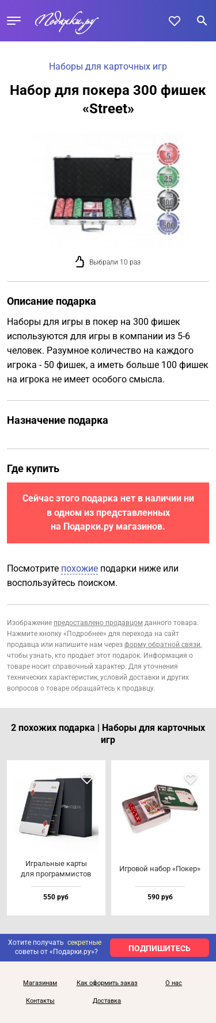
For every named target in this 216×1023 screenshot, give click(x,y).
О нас (173, 983)
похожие (79, 568)
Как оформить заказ (107, 983)
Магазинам (40, 983)
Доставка (107, 1001)
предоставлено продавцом (98, 623)
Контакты (40, 1001)
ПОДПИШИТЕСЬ (159, 948)
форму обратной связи (162, 645)
